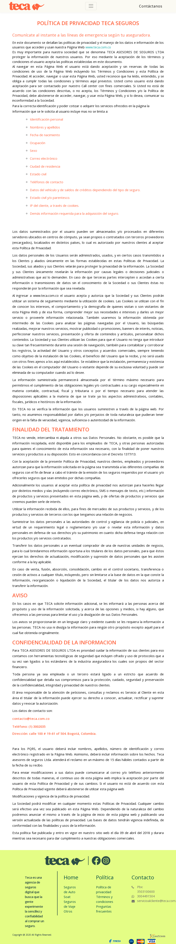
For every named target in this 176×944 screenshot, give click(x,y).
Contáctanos (150, 6)
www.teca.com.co (98, 47)
